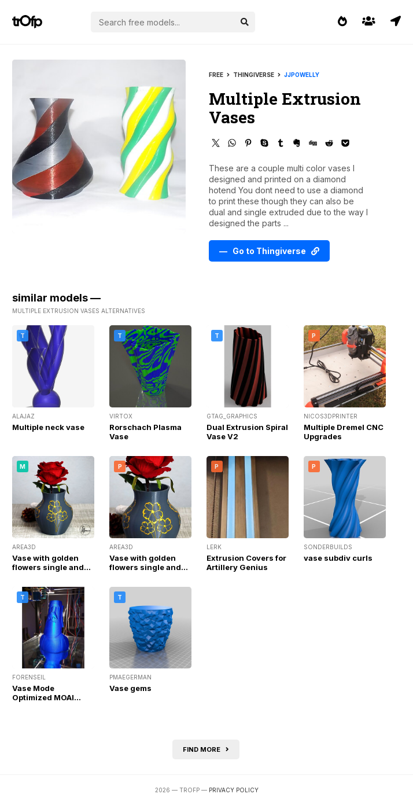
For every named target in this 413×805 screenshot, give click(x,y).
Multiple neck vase (48, 427)
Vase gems (130, 688)
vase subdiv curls (338, 558)
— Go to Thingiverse (269, 251)
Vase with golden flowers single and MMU (48, 567)
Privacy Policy (234, 789)
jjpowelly (301, 74)
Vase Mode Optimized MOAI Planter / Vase (43, 697)
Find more (206, 749)
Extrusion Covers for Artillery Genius (246, 562)
